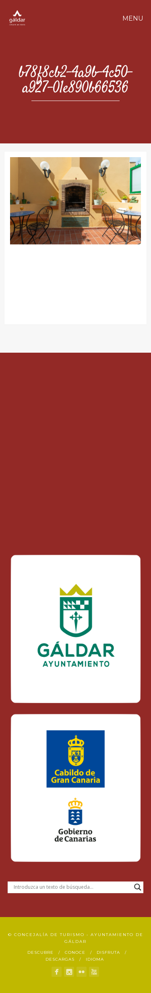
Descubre (40, 952)
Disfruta (108, 952)
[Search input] (72, 887)
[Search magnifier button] (137, 887)
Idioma (95, 959)
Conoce (75, 952)
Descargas (60, 959)
